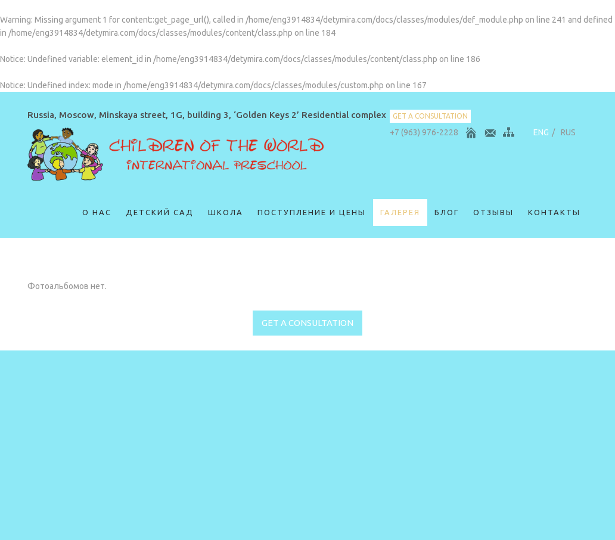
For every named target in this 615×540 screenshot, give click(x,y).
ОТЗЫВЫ (493, 212)
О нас (96, 212)
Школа (225, 212)
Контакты (554, 212)
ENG (541, 132)
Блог (446, 212)
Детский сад (160, 212)
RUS (568, 132)
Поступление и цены (311, 212)
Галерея (400, 212)
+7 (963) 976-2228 (424, 132)
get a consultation (430, 116)
